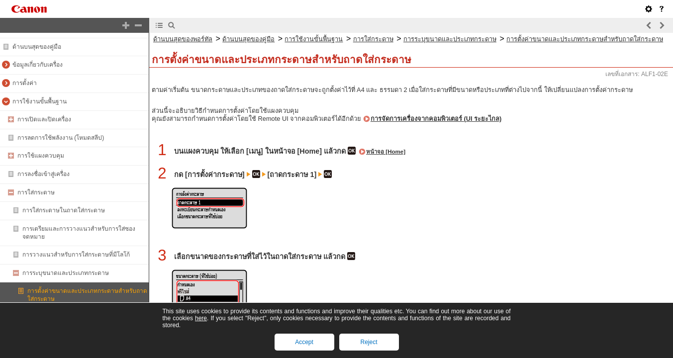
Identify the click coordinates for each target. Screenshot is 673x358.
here (201, 318)
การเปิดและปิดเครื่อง (44, 119)
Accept (304, 342)
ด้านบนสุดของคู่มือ (36, 46)
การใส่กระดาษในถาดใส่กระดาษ (63, 210)
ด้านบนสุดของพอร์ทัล (182, 39)
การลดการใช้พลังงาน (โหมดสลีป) (60, 137)
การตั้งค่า (24, 83)
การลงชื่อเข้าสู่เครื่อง (43, 174)
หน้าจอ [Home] (385, 152)
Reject (368, 342)
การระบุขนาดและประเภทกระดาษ (65, 272)
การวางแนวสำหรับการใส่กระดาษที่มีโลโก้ (76, 254)
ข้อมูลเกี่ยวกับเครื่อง (37, 64)
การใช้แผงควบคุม (40, 155)
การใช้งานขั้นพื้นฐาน (39, 101)
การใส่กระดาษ (36, 192)
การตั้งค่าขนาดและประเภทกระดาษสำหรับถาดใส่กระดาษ (584, 39)
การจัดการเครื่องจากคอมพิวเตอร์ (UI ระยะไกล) (436, 118)
